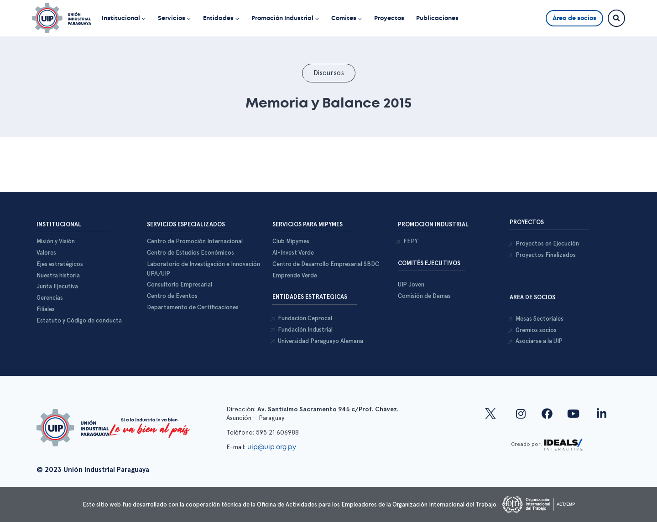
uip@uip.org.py (272, 447)
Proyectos (389, 18)
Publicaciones (437, 18)
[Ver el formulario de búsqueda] (616, 18)
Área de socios (574, 18)
